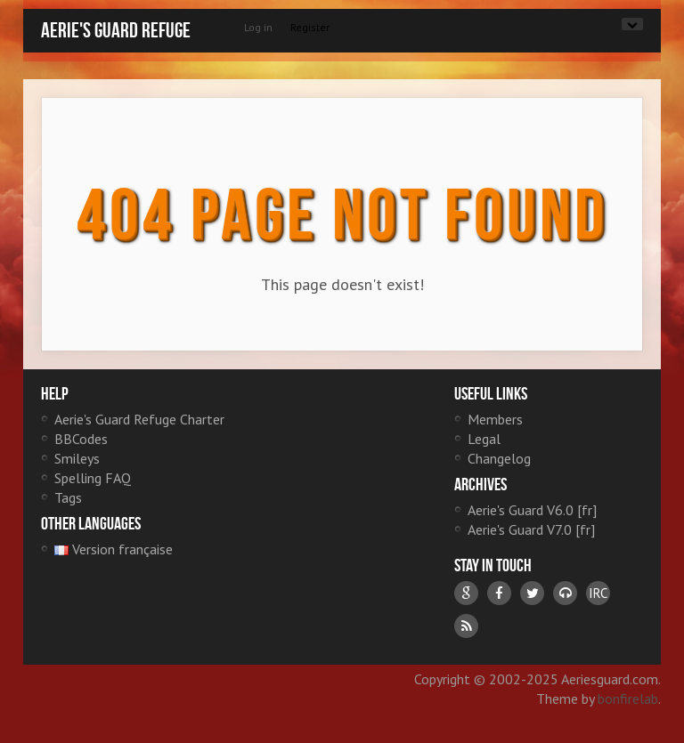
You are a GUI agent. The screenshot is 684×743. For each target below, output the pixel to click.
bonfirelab (628, 698)
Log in (258, 27)
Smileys (77, 458)
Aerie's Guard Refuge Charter (139, 419)
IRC (598, 593)
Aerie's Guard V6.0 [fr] (532, 510)
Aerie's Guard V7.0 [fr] (531, 529)
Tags (68, 497)
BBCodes (81, 439)
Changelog (499, 458)
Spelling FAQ (92, 478)
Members (495, 419)
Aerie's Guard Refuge (116, 30)
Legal (484, 439)
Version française (113, 549)
